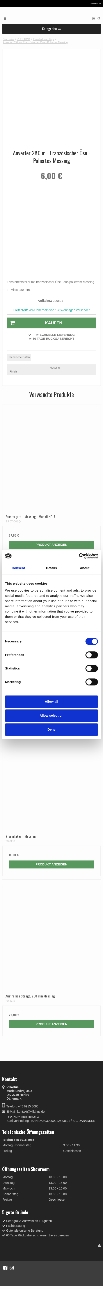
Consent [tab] (18, 568)
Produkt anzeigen (51, 544)
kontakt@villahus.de (31, 1111)
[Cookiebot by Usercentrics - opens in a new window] (79, 556)
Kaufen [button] (34, 323)
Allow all (51, 701)
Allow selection (51, 715)
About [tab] (84, 568)
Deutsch (93, 3)
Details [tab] (51, 568)
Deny (52, 729)
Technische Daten (19, 357)
